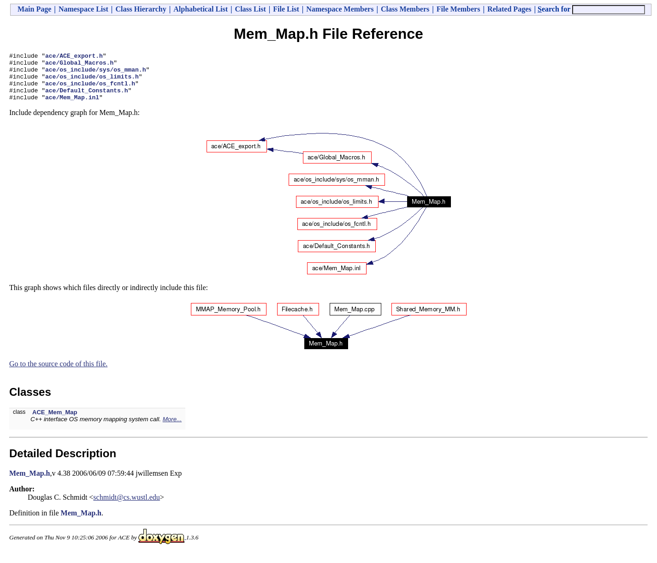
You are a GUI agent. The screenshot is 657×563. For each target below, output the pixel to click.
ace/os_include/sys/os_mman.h (95, 73)
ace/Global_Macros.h (79, 65)
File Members (458, 9)
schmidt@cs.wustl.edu (126, 507)
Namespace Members (339, 9)
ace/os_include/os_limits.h (92, 82)
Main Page (34, 9)
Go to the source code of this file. (58, 373)
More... (172, 428)
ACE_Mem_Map (54, 421)
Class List (250, 9)
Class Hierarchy (140, 9)
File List (286, 9)
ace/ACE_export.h (74, 57)
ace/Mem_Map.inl (72, 107)
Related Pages (509, 9)
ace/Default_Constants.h (86, 98)
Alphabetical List (200, 9)
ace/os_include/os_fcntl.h (90, 90)
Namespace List (83, 9)
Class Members (405, 9)
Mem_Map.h (29, 483)
